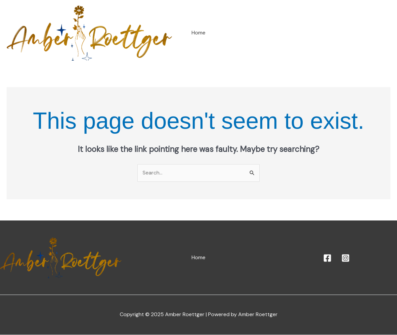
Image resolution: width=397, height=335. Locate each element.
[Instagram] (345, 258)
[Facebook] (327, 258)
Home (198, 32)
